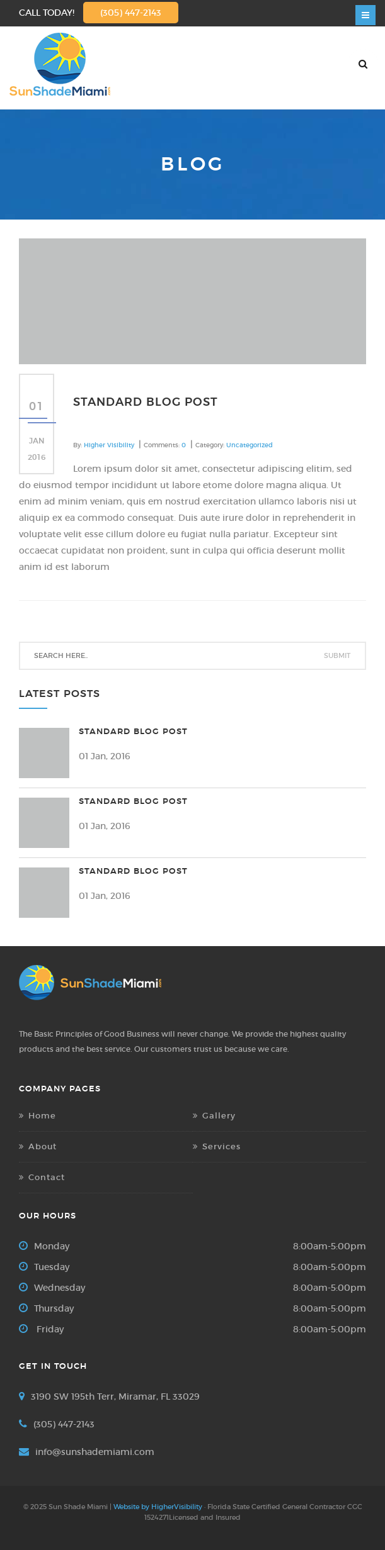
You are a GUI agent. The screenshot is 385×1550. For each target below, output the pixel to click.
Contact (46, 1177)
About (42, 1146)
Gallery (219, 1115)
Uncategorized (249, 445)
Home (42, 1115)
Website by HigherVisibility (157, 1506)
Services (221, 1146)
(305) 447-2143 (130, 12)
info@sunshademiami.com (94, 1452)
